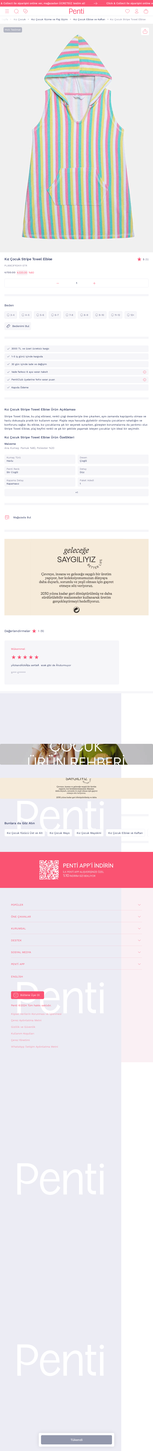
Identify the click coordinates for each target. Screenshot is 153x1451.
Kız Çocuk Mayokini (89, 833)
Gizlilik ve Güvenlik (23, 1026)
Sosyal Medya (21, 952)
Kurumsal (18, 928)
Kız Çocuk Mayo (60, 833)
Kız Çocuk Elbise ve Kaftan (89, 19)
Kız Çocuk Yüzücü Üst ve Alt (25, 833)
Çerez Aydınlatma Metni (26, 1020)
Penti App (17, 964)
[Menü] (7, 11)
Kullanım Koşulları (22, 1033)
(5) (146, 259)
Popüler (17, 904)
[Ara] (16, 11)
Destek (16, 940)
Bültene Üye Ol (30, 995)
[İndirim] (25, 11)
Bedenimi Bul (17, 326)
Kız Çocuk (20, 19)
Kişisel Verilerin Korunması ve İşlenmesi (36, 1014)
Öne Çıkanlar (21, 916)
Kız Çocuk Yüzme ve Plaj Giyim (49, 19)
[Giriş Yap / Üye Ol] (136, 11)
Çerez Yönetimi (20, 1040)
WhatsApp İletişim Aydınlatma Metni (34, 1046)
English (17, 976)
